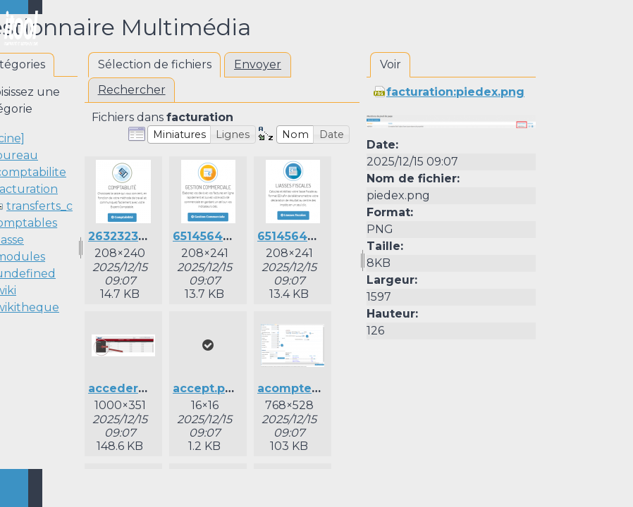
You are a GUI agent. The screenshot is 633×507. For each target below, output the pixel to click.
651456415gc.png (224, 236)
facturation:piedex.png (455, 92)
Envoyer (257, 64)
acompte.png (297, 388)
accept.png (207, 388)
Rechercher (132, 89)
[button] (179, 134)
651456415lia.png (308, 236)
